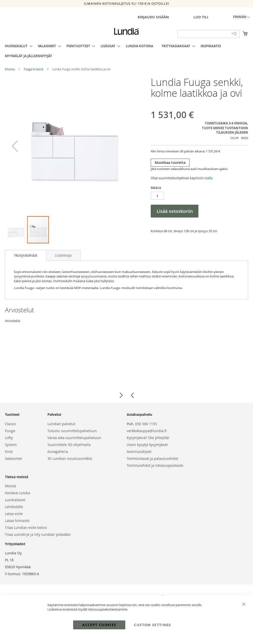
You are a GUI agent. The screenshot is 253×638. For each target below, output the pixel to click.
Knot (9, 451)
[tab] (25, 255)
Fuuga (10, 430)
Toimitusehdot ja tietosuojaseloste (155, 465)
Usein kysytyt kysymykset (147, 444)
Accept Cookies (99, 624)
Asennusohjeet (139, 451)
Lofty (9, 437)
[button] (241, 17)
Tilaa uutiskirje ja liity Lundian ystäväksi (38, 534)
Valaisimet (13, 458)
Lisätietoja (63, 255)
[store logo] (126, 31)
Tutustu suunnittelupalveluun (72, 430)
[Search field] (208, 34)
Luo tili (200, 17)
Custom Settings (152, 624)
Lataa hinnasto (17, 520)
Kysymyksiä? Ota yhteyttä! (148, 437)
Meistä (10, 486)
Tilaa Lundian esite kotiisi (26, 527)
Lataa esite (14, 513)
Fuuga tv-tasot (34, 69)
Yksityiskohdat (25, 255)
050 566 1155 (146, 423)
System (11, 444)
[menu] (126, 51)
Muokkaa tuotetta (170, 162)
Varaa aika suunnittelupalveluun (74, 437)
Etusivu (10, 69)
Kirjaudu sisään (153, 17)
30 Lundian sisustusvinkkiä (69, 458)
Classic (10, 423)
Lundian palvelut (61, 423)
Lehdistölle (14, 506)
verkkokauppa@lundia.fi (147, 430)
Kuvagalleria (57, 451)
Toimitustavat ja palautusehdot (152, 458)
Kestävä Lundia (17, 493)
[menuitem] (17, 46)
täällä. (208, 178)
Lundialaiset (15, 499)
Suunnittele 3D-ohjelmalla (69, 444)
